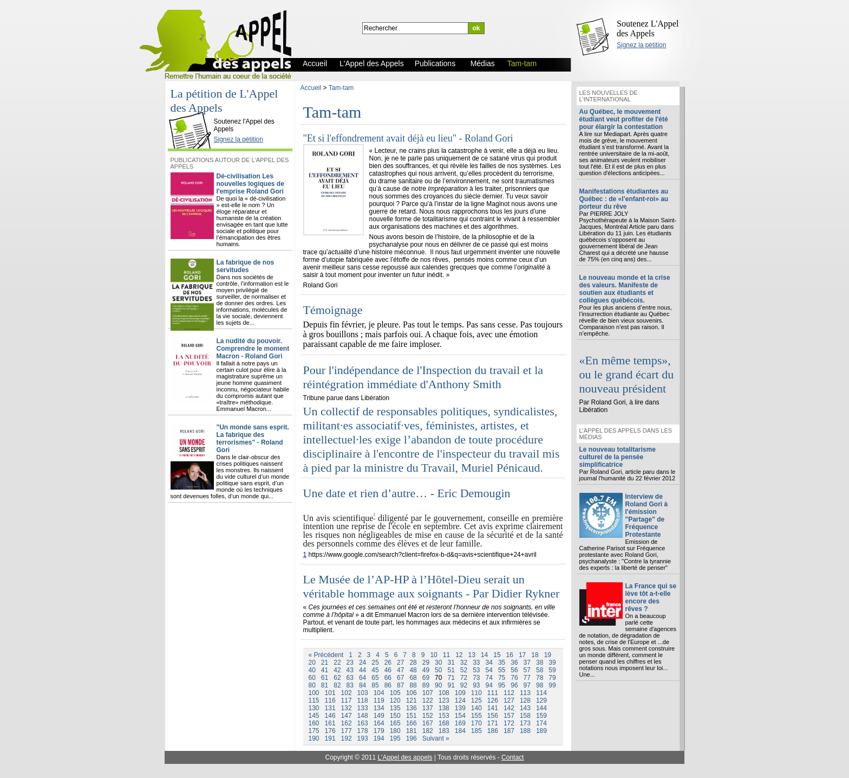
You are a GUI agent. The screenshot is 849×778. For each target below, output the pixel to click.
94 (489, 685)
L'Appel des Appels (192, 112)
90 (438, 685)
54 (489, 670)
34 (489, 662)
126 (492, 700)
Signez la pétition (641, 45)
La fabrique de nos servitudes (246, 266)
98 (539, 685)
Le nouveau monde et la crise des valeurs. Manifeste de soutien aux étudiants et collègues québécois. (624, 289)
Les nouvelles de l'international (608, 95)
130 (314, 708)
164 (379, 723)
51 (450, 670)
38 (539, 662)
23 (350, 662)
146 (330, 715)
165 (395, 723)
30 (438, 662)
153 (444, 715)
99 (552, 685)
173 (525, 723)
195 (395, 738)
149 (379, 715)
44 (362, 670)
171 (492, 723)
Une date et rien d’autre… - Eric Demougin (407, 493)
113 (525, 693)
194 (379, 738)
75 (501, 677)
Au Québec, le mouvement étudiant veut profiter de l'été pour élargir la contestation (623, 119)
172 (509, 723)
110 (476, 693)
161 (330, 723)
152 (427, 715)
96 (514, 685)
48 (412, 670)
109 (460, 693)
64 (362, 677)
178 (362, 731)
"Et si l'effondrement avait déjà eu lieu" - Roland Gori (408, 138)
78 (539, 677)
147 (346, 715)
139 (460, 708)
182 (427, 731)
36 (514, 662)
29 (425, 662)
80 (312, 685)
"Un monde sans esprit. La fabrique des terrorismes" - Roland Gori (253, 438)
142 (509, 708)
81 (324, 685)
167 (427, 723)
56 (514, 670)
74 (489, 677)
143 (525, 708)
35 (501, 662)
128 (525, 700)
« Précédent (326, 655)
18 (534, 655)
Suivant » (435, 738)
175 (314, 731)
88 (412, 685)
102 (346, 693)
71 (450, 677)
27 (400, 662)
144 (541, 708)
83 (350, 685)
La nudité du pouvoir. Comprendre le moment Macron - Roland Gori (253, 348)
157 (509, 715)
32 (463, 662)
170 (476, 723)
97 (527, 685)
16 (509, 655)
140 (476, 708)
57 (527, 670)
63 (350, 677)
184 (460, 731)
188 (525, 731)
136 (411, 708)
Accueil (311, 88)
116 (330, 700)
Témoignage (333, 310)
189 (541, 731)
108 (444, 693)
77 (527, 677)
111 (492, 693)
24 (362, 662)
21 (324, 662)
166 (411, 723)
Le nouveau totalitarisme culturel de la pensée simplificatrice (617, 457)
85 (374, 685)
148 (362, 715)
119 (379, 700)
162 (346, 723)
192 (346, 738)
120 (395, 700)
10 (433, 655)
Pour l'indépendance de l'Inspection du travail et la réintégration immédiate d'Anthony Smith (423, 377)
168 (444, 723)
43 (350, 670)
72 (463, 677)
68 (412, 677)
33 (476, 662)
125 (476, 700)
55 (501, 670)
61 (324, 677)
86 (387, 685)
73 (476, 677)
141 (492, 708)
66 (387, 677)
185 (476, 731)
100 (314, 693)
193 (362, 738)
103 (362, 693)
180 (395, 731)
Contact (512, 757)
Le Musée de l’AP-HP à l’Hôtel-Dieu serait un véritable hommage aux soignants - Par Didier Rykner (431, 586)
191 (330, 738)
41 (324, 670)
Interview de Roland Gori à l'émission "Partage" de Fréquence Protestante (646, 515)
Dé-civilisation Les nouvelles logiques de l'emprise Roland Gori (250, 183)
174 (541, 723)
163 (362, 723)
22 (337, 662)
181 (411, 731)
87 (400, 685)
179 (379, 731)
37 (527, 662)
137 (427, 708)
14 (484, 655)
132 (346, 708)
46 (387, 670)
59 (552, 670)
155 (476, 715)
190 (314, 738)
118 (362, 700)
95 (501, 685)
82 (337, 685)
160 (314, 723)
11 (446, 655)
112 (509, 693)
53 (476, 670)
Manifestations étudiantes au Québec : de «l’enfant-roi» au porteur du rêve (624, 199)
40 (312, 670)
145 (314, 715)
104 (379, 693)
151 (411, 715)
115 (314, 700)
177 (346, 731)
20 (312, 662)
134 (379, 708)
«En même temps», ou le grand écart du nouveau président (626, 374)
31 (450, 662)
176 (330, 731)
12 (458, 655)
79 (552, 677)
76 (514, 677)
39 (552, 662)
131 (330, 708)
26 (387, 662)
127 (509, 700)
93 (476, 685)
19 (547, 655)
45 (374, 670)
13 (471, 655)
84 (362, 685)
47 (400, 670)
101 (330, 693)
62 (337, 677)
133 (362, 708)
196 (411, 738)
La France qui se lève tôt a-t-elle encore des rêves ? (651, 597)
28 (412, 662)
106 (411, 693)
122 (427, 700)
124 (460, 700)
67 (400, 677)
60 (312, 677)
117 (346, 700)
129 (541, 700)
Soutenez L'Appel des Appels (647, 28)
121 (411, 700)
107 (427, 693)
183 (444, 731)
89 (425, 685)
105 (395, 693)
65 (374, 677)
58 (539, 670)
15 (496, 655)
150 (395, 715)
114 (541, 693)
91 (450, 685)
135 (395, 708)
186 (492, 731)
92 (463, 685)
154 (460, 715)
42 (337, 670)
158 (525, 715)
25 (374, 662)
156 (492, 715)
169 (460, 723)
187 (509, 731)
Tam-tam (341, 88)
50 (438, 670)
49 (425, 670)
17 (522, 655)
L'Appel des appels (404, 757)
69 (425, 677)
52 (463, 670)
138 (444, 708)
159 (541, 715)
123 (444, 700)
